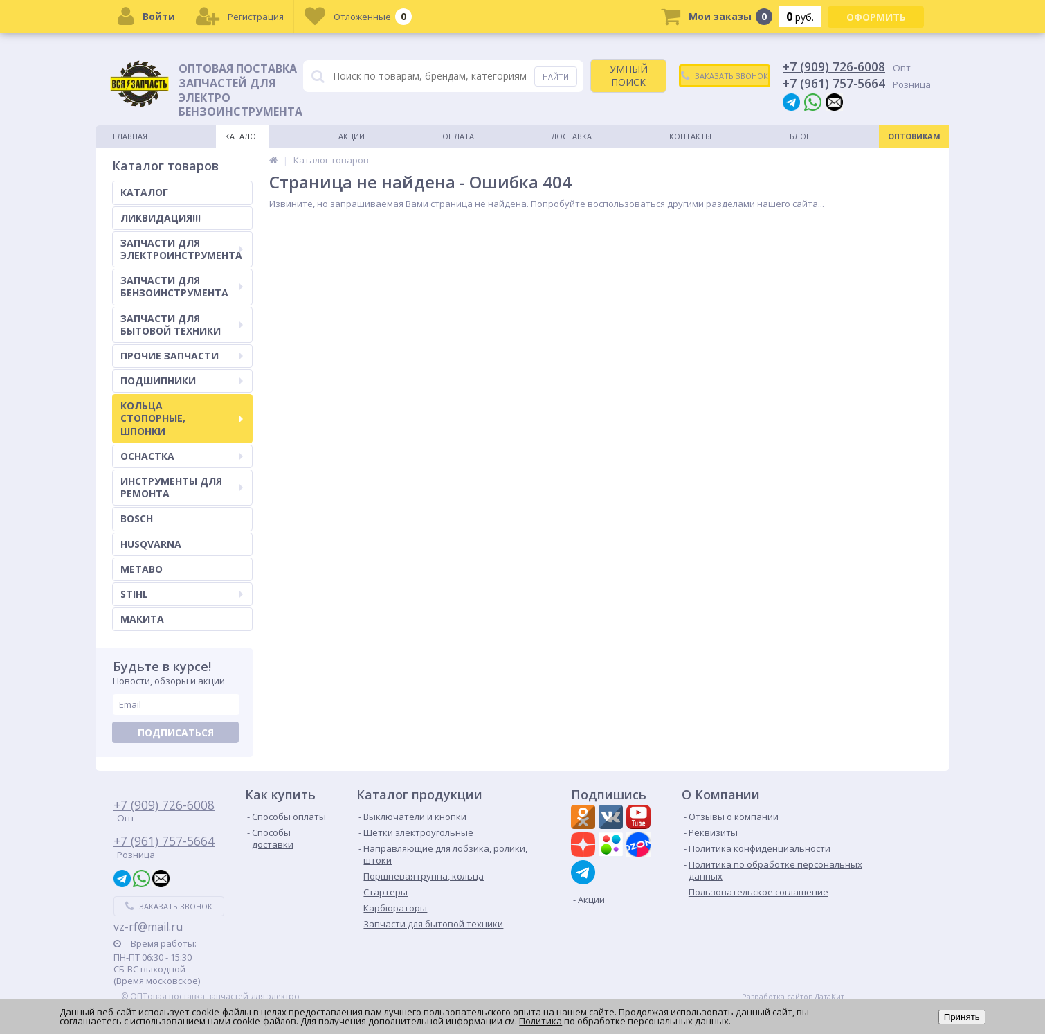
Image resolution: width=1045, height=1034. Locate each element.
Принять (962, 1017)
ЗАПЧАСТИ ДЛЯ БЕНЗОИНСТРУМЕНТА (181, 286)
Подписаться (176, 732)
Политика (540, 1021)
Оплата (458, 136)
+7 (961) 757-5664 (834, 83)
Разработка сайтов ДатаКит (793, 996)
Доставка (572, 136)
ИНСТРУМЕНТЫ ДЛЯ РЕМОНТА (181, 487)
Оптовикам (914, 136)
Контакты (690, 136)
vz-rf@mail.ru (148, 926)
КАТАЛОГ (144, 192)
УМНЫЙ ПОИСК (629, 75)
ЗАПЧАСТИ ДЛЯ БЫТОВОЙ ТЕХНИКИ (181, 324)
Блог (800, 136)
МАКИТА (142, 618)
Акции (351, 136)
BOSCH (136, 518)
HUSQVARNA (150, 544)
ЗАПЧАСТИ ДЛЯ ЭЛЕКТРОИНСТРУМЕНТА (181, 249)
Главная (130, 136)
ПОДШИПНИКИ (181, 380)
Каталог (242, 136)
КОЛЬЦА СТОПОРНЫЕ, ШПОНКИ (181, 418)
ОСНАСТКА (181, 456)
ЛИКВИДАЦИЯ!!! (160, 217)
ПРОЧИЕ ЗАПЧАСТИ (181, 355)
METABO (141, 569)
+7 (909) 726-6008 (834, 66)
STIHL (181, 593)
